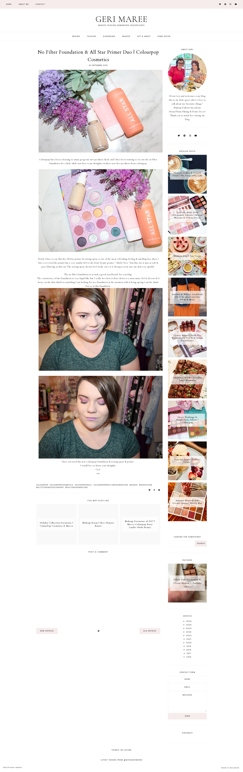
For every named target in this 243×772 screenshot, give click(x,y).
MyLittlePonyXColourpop (50, 487)
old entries (149, 631)
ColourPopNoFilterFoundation (111, 485)
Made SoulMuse (230, 768)
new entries (47, 631)
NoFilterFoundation (76, 487)
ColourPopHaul (83, 485)
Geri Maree (121, 19)
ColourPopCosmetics (61, 485)
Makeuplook (145, 485)
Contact (40, 4)
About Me (24, 4)
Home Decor (164, 36)
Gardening (109, 36)
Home (9, 4)
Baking (76, 36)
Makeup (126, 36)
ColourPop (42, 485)
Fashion (91, 36)
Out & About (144, 36)
